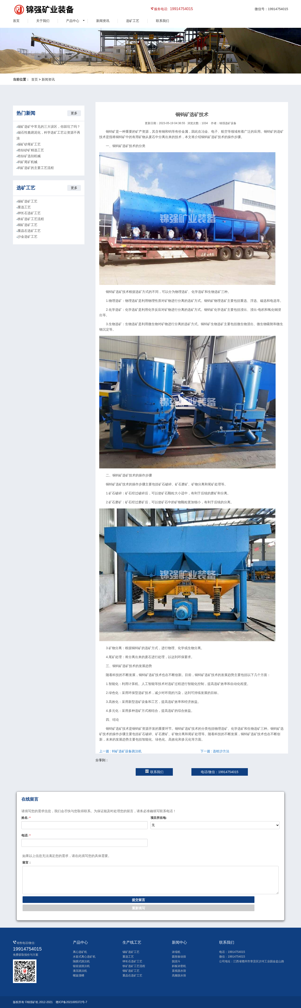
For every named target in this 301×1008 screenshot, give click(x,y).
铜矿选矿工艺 (27, 225)
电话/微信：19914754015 (219, 772)
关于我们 (42, 21)
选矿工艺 (132, 21)
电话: (26, 835)
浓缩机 (176, 952)
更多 (74, 113)
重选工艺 (24, 207)
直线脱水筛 (179, 970)
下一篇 (215, 751)
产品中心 (72, 21)
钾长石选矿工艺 (29, 213)
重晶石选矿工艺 (29, 231)
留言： (27, 862)
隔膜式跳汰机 (81, 961)
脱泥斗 (176, 961)
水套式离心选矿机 (84, 956)
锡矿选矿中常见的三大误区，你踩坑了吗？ (49, 126)
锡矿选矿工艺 (27, 201)
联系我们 (162, 21)
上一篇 (120, 751)
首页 (16, 21)
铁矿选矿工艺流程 (31, 219)
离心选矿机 (80, 952)
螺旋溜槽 (78, 975)
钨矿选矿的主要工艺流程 (36, 168)
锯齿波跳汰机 (81, 966)
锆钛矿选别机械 (29, 156)
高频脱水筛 (179, 975)
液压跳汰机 (80, 970)
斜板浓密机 (179, 966)
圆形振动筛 (179, 956)
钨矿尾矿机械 (27, 162)
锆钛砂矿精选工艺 (31, 150)
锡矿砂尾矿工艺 (29, 144)
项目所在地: (158, 818)
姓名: (26, 818)
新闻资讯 (102, 21)
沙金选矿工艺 (27, 236)
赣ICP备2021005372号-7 (71, 1002)
